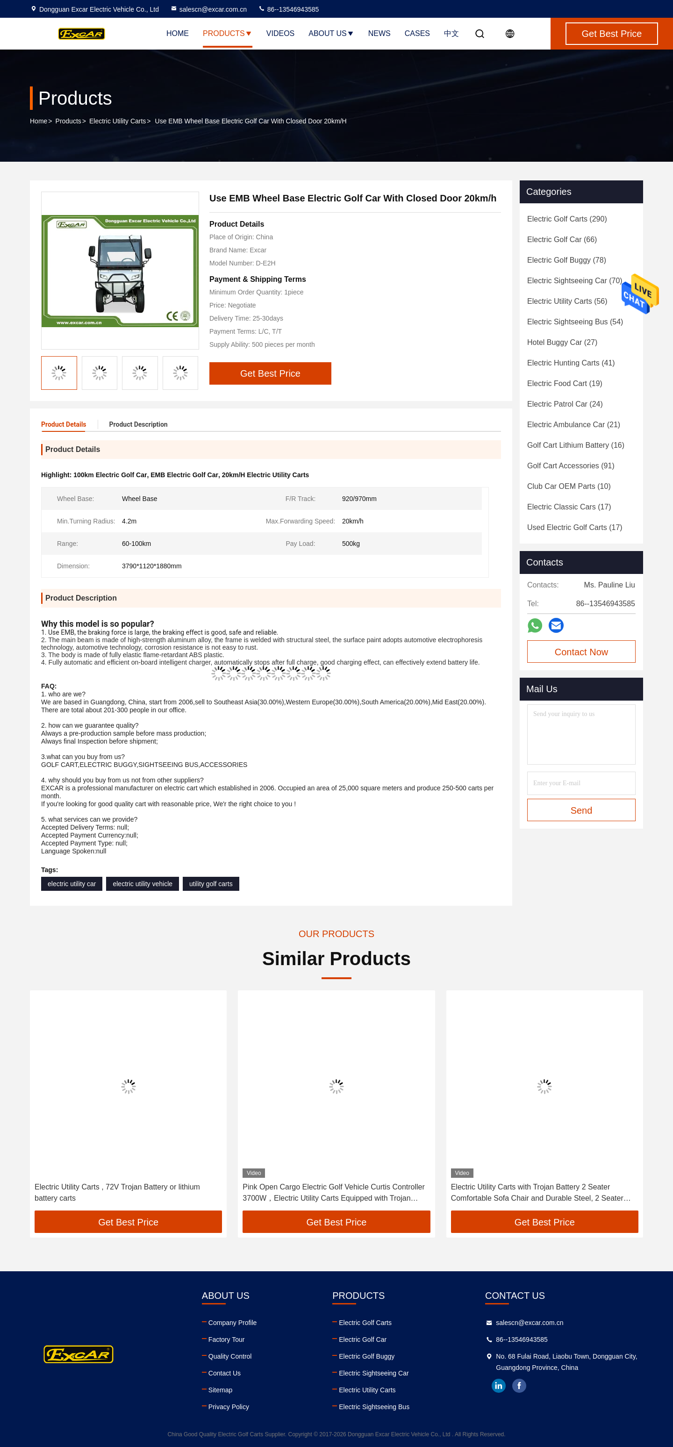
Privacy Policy (228, 1407)
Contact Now (582, 652)
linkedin (499, 1386)
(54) (575, 322)
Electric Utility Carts (117, 121)
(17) (569, 507)
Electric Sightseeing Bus (374, 1407)
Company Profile (232, 1322)
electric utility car (72, 884)
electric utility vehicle (142, 884)
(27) (562, 342)
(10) (569, 486)
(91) (571, 466)
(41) (571, 363)
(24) (565, 404)
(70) (575, 281)
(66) (562, 240)
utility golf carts (211, 884)
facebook (519, 1386)
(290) (567, 219)
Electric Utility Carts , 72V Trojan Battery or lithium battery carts (117, 1192)
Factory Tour (226, 1339)
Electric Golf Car (363, 1339)
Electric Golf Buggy (366, 1356)
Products (227, 33)
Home (177, 33)
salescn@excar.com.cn (208, 9)
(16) (575, 445)
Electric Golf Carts (365, 1322)
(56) (567, 301)
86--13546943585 (288, 9)
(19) (564, 383)
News (379, 33)
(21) (573, 425)
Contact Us (224, 1373)
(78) (566, 260)
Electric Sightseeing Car (373, 1373)
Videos (280, 33)
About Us (331, 33)
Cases (417, 33)
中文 (451, 33)
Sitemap (220, 1390)
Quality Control (230, 1356)
